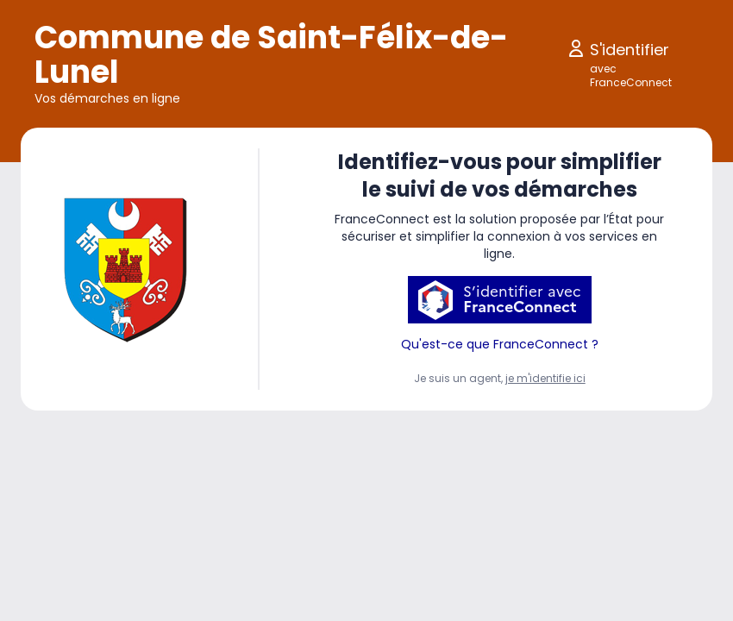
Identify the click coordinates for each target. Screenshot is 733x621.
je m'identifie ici (545, 378)
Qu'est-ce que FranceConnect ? (499, 344)
